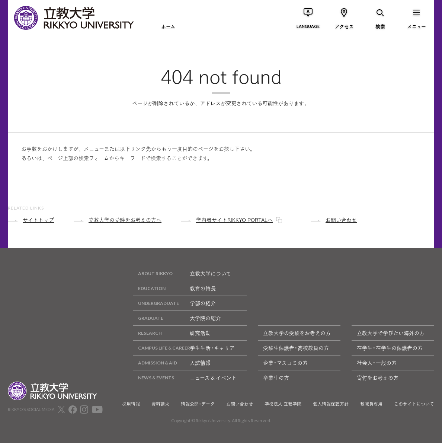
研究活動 (172, 333)
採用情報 (131, 404)
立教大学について (182, 273)
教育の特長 (174, 288)
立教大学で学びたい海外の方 (391, 333)
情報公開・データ (198, 404)
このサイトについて (414, 404)
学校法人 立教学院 (283, 404)
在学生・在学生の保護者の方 (390, 347)
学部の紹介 (174, 303)
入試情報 (172, 363)
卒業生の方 (276, 377)
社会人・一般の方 (377, 362)
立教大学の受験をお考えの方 (297, 333)
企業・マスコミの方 (285, 362)
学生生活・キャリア (184, 348)
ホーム (168, 26)
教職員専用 (371, 404)
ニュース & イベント (185, 377)
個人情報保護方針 (331, 404)
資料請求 (160, 404)
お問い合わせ (239, 404)
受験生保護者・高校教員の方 (296, 347)
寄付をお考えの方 (377, 377)
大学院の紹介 (177, 318)
